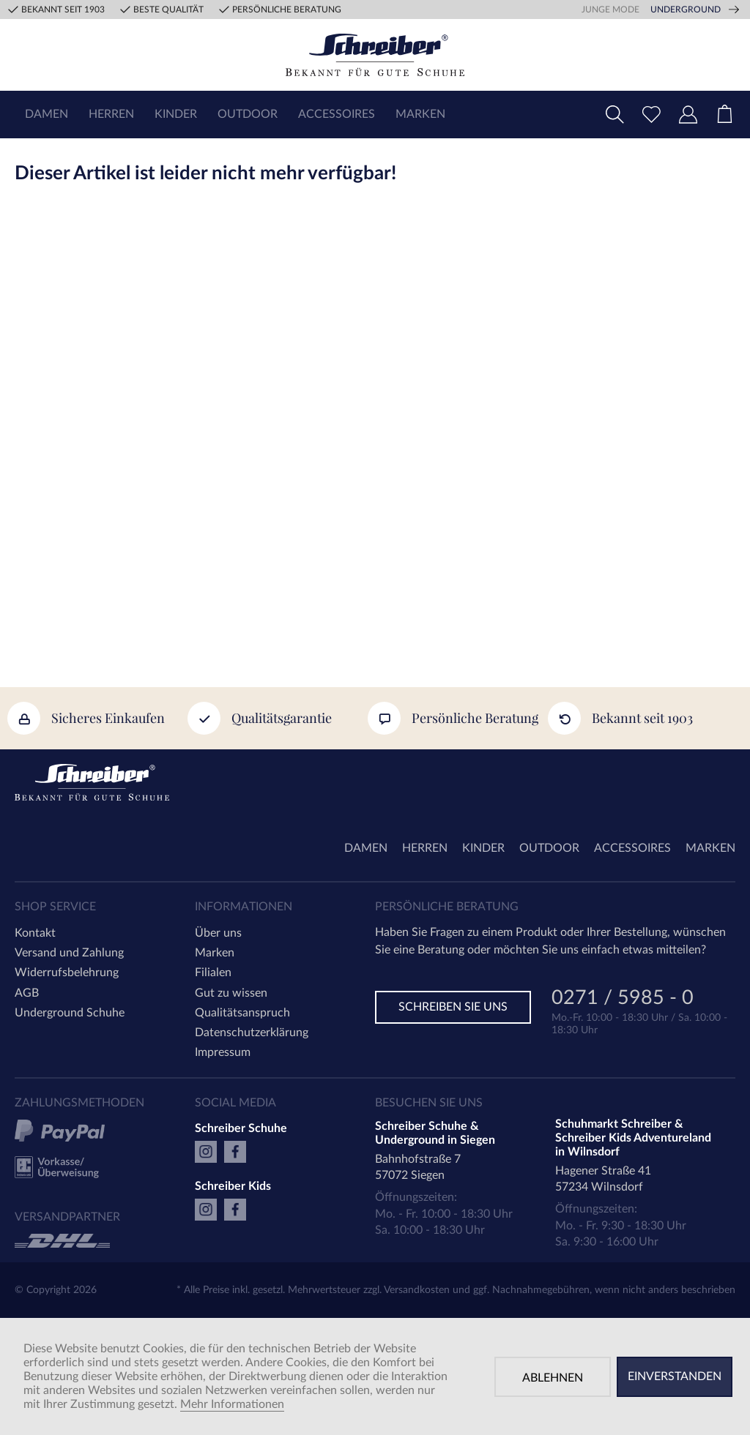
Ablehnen (552, 1378)
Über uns (218, 933)
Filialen (213, 972)
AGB (27, 993)
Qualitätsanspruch (242, 1013)
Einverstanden (674, 1376)
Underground (685, 9)
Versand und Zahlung (69, 953)
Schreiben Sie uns (453, 1007)
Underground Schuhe (70, 1013)
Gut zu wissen (231, 993)
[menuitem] (46, 114)
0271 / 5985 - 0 (623, 999)
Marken (214, 953)
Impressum (222, 1052)
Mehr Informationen (232, 1404)
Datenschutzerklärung (251, 1032)
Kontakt (35, 933)
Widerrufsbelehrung (67, 972)
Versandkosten (417, 1290)
